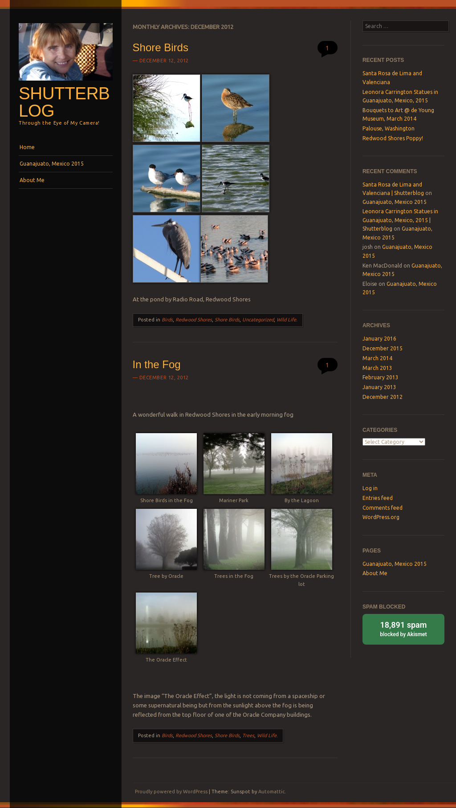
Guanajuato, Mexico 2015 (52, 163)
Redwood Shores (193, 319)
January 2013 (379, 387)
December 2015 (382, 348)
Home (27, 147)
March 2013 (377, 368)
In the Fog (157, 364)
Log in (370, 488)
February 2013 (380, 377)
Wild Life (286, 319)
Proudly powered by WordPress (171, 791)
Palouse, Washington (388, 128)
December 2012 (382, 397)
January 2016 (379, 338)
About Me (32, 180)
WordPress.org (380, 517)
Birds (167, 319)
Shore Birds (160, 47)
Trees (248, 735)
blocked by (403, 628)
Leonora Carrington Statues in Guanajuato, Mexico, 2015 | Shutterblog (400, 219)
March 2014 (377, 358)
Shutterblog (64, 102)
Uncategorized (258, 319)
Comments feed (382, 508)
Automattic (271, 791)
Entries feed (377, 498)
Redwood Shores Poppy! (392, 138)
